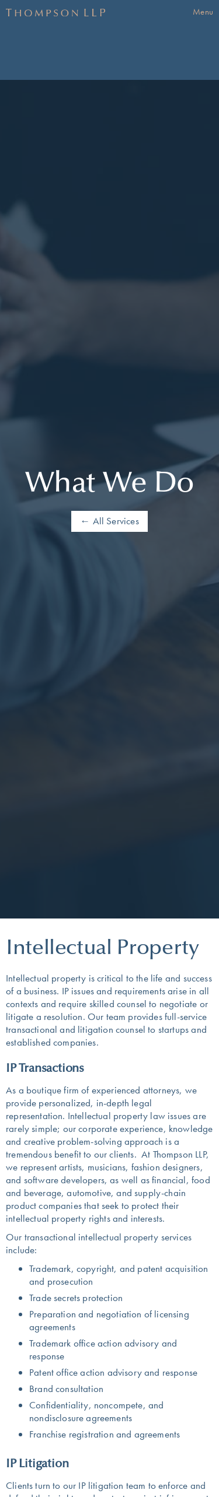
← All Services (109, 520)
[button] (203, 12)
